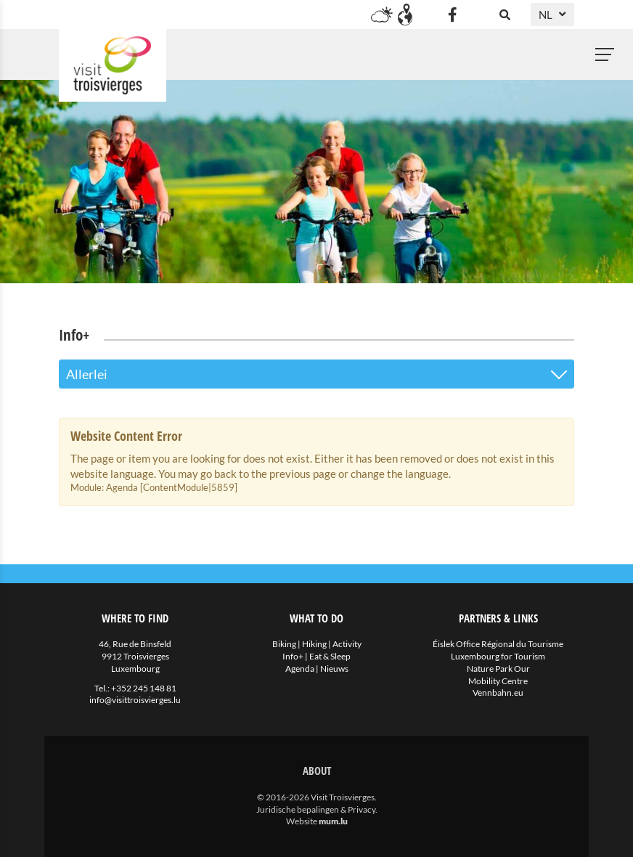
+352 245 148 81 (143, 688)
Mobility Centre (498, 680)
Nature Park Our (498, 668)
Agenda (299, 668)
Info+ (292, 656)
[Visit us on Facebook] (452, 14)
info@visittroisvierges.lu (135, 699)
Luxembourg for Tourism (498, 656)
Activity (347, 643)
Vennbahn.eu (498, 692)
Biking (284, 643)
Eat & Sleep (330, 656)
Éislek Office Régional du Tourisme (498, 643)
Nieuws (334, 668)
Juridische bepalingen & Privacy (315, 809)
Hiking (314, 643)
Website (301, 821)
